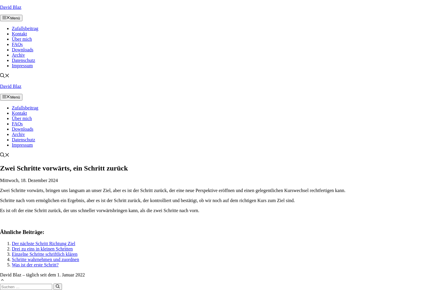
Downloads (22, 49)
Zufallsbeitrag (25, 28)
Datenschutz (23, 60)
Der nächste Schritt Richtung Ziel (43, 243)
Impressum (22, 65)
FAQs (17, 44)
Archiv (18, 55)
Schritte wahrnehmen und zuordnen (45, 259)
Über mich (22, 39)
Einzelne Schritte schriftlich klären (45, 254)
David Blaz (10, 7)
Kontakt (19, 33)
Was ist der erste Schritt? (35, 264)
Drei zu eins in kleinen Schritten (42, 248)
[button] (4, 76)
